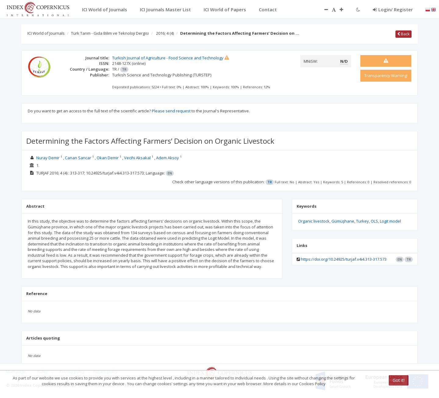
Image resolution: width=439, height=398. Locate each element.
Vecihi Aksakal (137, 157)
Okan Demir (108, 157)
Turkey (362, 221)
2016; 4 (165, 33)
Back (403, 34)
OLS (374, 221)
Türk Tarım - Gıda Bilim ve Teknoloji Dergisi (110, 33)
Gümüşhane (342, 221)
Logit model (390, 221)
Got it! (399, 380)
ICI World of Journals (46, 33)
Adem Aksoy (167, 157)
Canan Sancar (78, 157)
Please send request (171, 111)
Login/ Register (393, 9)
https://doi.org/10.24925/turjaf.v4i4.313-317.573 (344, 259)
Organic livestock (314, 221)
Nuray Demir (47, 157)
